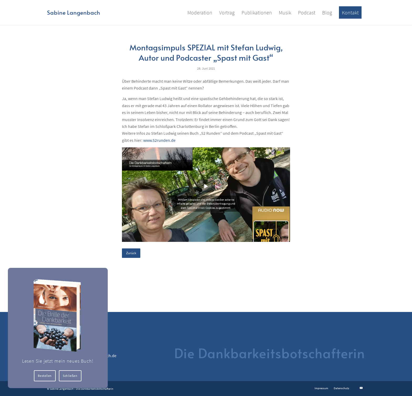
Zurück (131, 253)
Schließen (70, 376)
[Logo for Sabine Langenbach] (73, 12)
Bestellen (45, 376)
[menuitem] (200, 12)
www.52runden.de (159, 140)
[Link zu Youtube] (361, 388)
